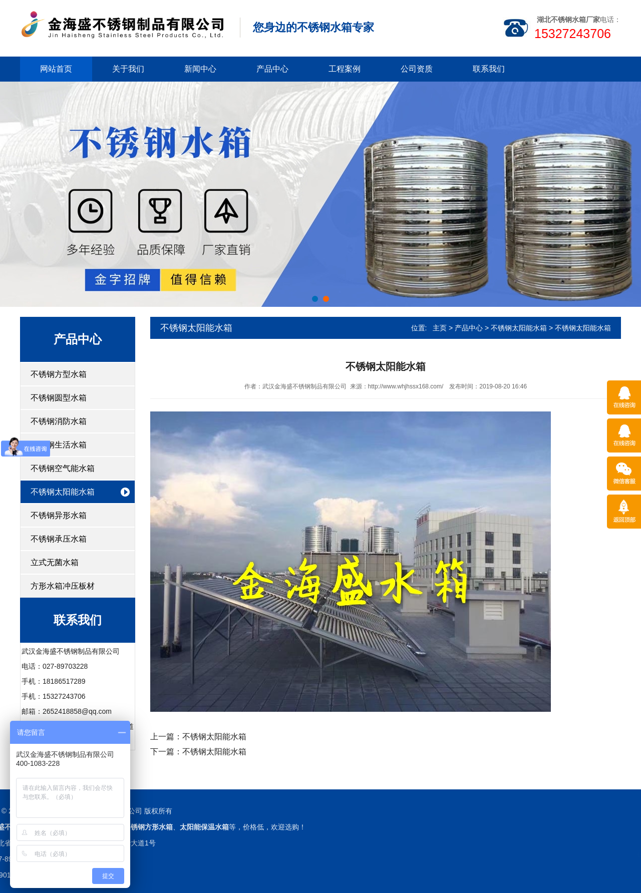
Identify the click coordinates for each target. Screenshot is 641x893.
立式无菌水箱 (55, 562)
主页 (440, 328)
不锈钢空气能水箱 (63, 468)
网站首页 (56, 69)
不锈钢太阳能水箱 (63, 492)
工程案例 (345, 69)
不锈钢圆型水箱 (59, 397)
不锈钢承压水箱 (59, 539)
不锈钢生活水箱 (59, 444)
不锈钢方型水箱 (59, 374)
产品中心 (272, 69)
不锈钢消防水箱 (59, 421)
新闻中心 (200, 69)
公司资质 (417, 69)
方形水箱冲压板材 (63, 586)
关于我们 (128, 69)
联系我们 (489, 69)
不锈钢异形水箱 (59, 515)
